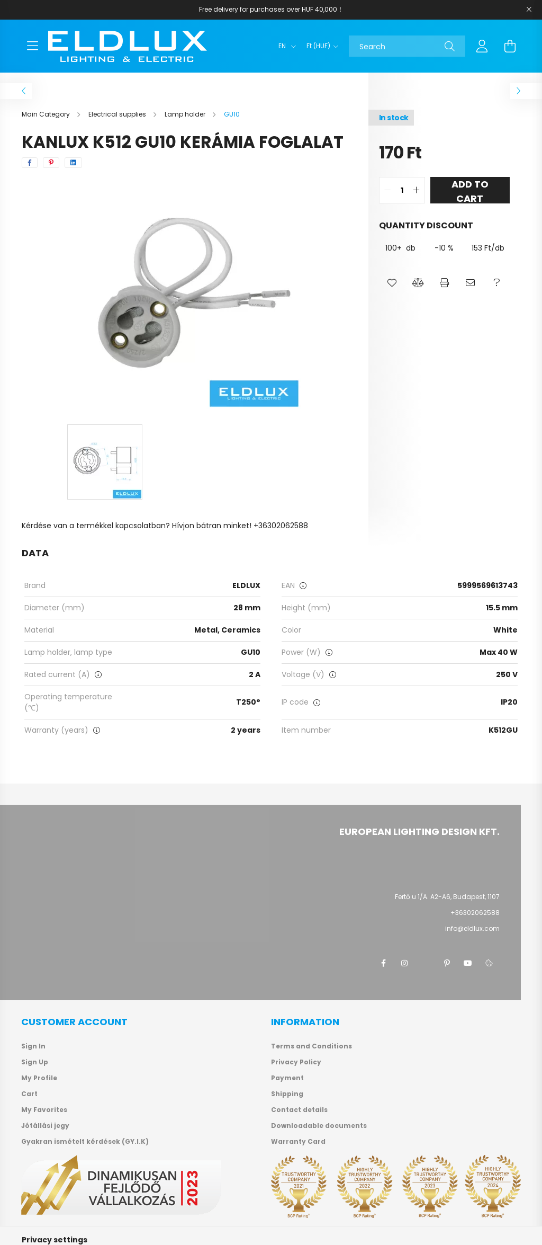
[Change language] (284, 46)
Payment (287, 1078)
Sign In (33, 1046)
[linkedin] (73, 162)
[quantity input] (402, 190)
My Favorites (44, 1110)
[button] (392, 283)
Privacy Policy (296, 1062)
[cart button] (509, 46)
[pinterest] (51, 162)
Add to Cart (470, 190)
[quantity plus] (416, 190)
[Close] (529, 9)
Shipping (287, 1094)
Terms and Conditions (311, 1046)
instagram (404, 963)
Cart (29, 1094)
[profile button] (482, 46)
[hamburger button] (32, 46)
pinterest (446, 963)
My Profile (39, 1078)
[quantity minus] (387, 190)
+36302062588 (475, 912)
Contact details (299, 1110)
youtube (467, 963)
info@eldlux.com (472, 928)
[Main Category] (46, 114)
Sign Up (34, 1062)
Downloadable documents (319, 1126)
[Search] (407, 46)
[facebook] (30, 162)
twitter (425, 963)
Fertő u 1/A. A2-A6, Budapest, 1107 (447, 896)
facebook (383, 963)
